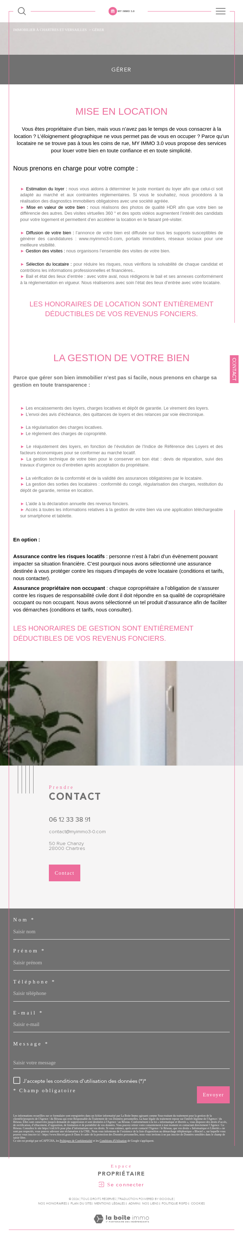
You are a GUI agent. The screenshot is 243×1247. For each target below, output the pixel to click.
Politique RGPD (174, 1203)
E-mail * (28, 1013)
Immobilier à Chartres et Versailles (50, 30)
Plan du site (81, 1203)
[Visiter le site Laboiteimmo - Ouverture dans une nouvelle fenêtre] (121, 1226)
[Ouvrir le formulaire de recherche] (21, 11)
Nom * (24, 919)
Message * (31, 1044)
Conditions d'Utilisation (113, 1140)
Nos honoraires (52, 1203)
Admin (133, 1203)
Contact (234, 369)
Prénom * (29, 950)
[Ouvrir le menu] (220, 11)
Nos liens (150, 1203)
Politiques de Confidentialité (76, 1140)
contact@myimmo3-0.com (77, 831)
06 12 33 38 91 (70, 819)
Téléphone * (34, 981)
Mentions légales (109, 1203)
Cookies (198, 1203)
